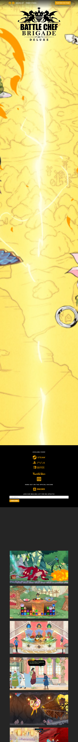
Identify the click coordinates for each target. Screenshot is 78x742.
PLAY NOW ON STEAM (62, 3)
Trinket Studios (31, 3)
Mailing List (20, 3)
